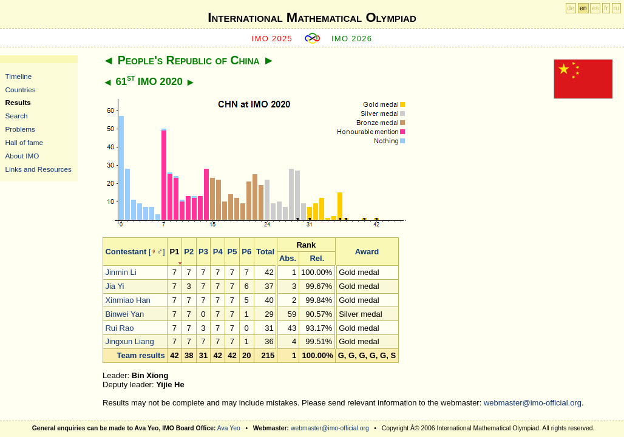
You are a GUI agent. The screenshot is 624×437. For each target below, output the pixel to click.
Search (16, 116)
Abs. (287, 258)
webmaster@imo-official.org (533, 402)
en (583, 8)
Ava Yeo (228, 428)
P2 (189, 251)
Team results (140, 355)
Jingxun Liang (129, 341)
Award (367, 251)
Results (18, 102)
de (571, 8)
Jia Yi (114, 286)
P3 (203, 251)
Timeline (18, 76)
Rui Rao (119, 328)
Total (265, 251)
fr (606, 8)
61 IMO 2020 (148, 81)
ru (616, 8)
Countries (20, 89)
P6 (246, 251)
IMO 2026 (352, 38)
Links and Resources (38, 169)
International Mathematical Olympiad (312, 17)
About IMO (22, 156)
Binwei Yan (124, 314)
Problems (20, 129)
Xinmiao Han (127, 300)
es (595, 8)
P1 (175, 251)
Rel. (317, 258)
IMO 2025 (272, 38)
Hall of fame (24, 142)
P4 (218, 251)
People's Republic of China (189, 60)
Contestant (125, 251)
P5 (232, 251)
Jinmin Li (120, 272)
